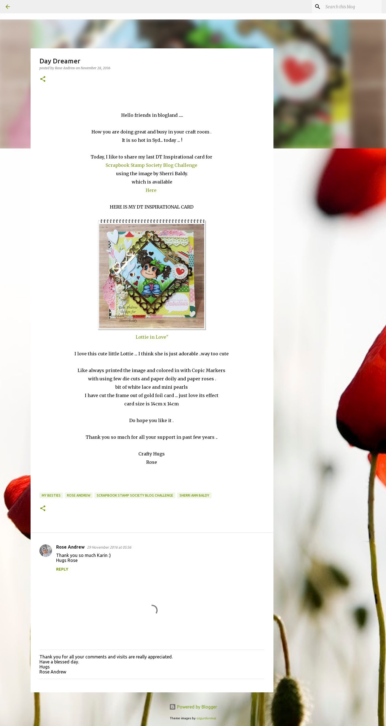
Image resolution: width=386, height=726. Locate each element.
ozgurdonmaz (206, 718)
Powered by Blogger (193, 706)
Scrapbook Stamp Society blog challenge (135, 495)
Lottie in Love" (152, 337)
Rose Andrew (78, 495)
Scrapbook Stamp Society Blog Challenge (152, 165)
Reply (62, 569)
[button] (42, 79)
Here (152, 190)
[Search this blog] (352, 6)
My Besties (51, 495)
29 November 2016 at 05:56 (109, 547)
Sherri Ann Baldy (194, 495)
